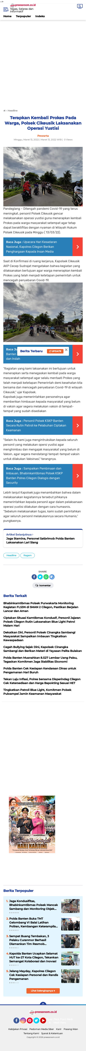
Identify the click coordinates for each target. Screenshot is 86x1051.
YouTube (45, 1022)
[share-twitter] (40, 576)
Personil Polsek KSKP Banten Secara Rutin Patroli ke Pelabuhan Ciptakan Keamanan (36, 425)
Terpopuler (23, 16)
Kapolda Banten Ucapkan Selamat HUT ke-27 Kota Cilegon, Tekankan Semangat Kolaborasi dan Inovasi (33, 957)
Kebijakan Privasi (17, 1029)
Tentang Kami (31, 1033)
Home (7, 16)
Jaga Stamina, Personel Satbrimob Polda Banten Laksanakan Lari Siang (40, 540)
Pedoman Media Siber (41, 1029)
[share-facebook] (34, 576)
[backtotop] (43, 1005)
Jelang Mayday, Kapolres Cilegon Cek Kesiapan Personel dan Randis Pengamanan (33, 975)
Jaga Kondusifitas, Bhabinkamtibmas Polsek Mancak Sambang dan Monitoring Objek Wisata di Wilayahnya (33, 905)
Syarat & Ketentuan (52, 1033)
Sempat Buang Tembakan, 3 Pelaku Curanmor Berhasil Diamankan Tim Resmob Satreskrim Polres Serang (29, 940)
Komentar (43, 585)
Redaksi (72, 1019)
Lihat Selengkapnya (43, 990)
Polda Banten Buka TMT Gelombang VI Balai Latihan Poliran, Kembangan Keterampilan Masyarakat (33, 922)
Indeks (40, 16)
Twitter (38, 1022)
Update (55, 351)
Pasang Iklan (71, 1029)
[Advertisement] (43, 63)
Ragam (27, 555)
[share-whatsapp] (46, 576)
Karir (58, 1029)
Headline (11, 555)
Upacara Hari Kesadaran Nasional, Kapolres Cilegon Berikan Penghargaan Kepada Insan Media (31, 246)
